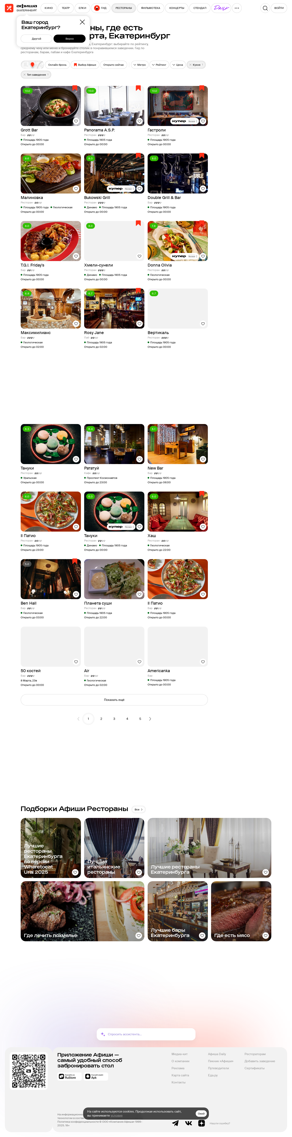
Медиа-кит (180, 1054)
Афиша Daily (217, 1054)
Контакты (179, 1082)
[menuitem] (49, 8)
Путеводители (218, 1068)
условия (116, 1116)
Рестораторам (255, 1054)
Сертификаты (255, 1068)
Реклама (178, 1068)
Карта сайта (180, 1075)
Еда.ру (213, 1075)
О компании (180, 1061)
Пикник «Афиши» (220, 1061)
